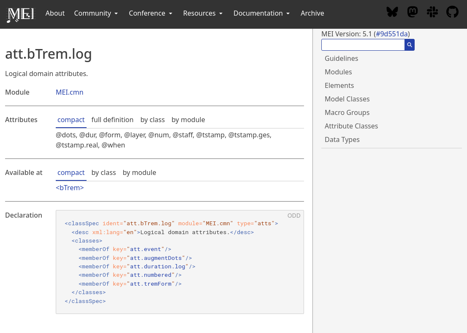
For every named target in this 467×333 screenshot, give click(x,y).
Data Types (342, 139)
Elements (339, 85)
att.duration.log (157, 266)
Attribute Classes (351, 126)
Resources (203, 13)
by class (152, 119)
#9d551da (392, 33)
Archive (312, 13)
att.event (145, 249)
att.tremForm (150, 283)
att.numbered (150, 274)
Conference (151, 13)
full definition (113, 119)
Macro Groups (347, 112)
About (55, 13)
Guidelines (341, 58)
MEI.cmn (70, 92)
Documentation (262, 13)
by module (188, 119)
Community (96, 13)
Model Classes (347, 99)
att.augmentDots (156, 258)
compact (71, 119)
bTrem (70, 187)
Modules (338, 71)
